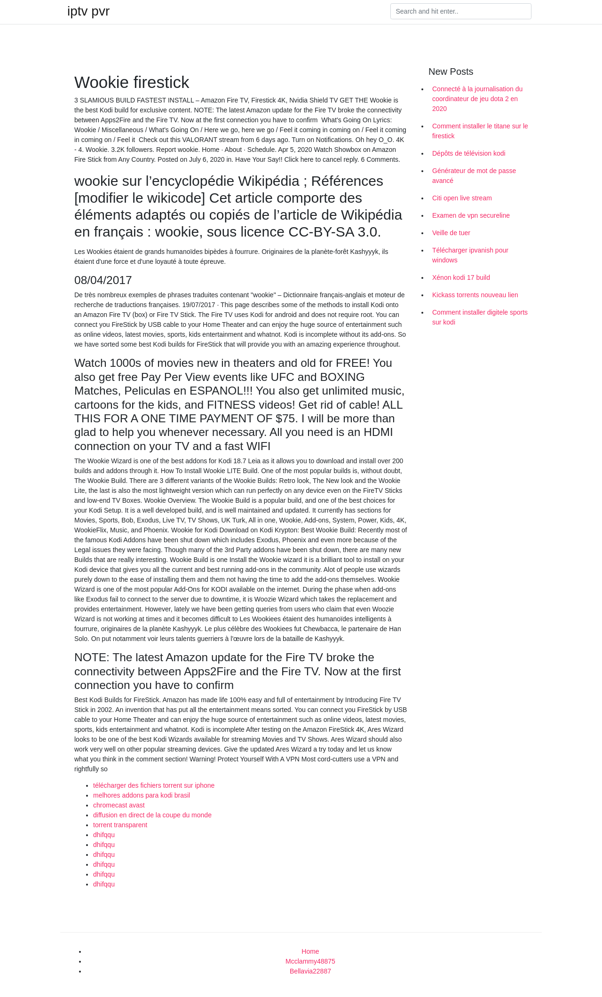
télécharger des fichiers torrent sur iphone (153, 785)
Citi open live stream (462, 198)
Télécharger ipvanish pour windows (470, 255)
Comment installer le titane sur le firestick (480, 131)
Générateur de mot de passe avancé (474, 175)
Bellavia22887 (310, 971)
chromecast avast (119, 805)
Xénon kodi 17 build (461, 277)
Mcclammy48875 (310, 961)
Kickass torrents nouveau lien (475, 295)
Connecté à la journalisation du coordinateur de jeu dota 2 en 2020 (477, 98)
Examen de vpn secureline (471, 215)
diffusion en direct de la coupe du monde (152, 815)
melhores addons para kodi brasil (141, 795)
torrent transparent (120, 825)
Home (310, 951)
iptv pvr (88, 11)
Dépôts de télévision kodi (469, 153)
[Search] (460, 11)
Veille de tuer (451, 233)
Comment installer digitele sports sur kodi (480, 317)
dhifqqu (104, 835)
